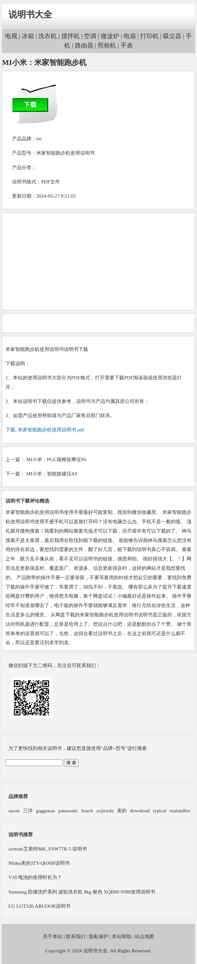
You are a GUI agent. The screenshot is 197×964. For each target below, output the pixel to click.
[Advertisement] (98, 261)
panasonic (68, 810)
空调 (90, 36)
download (140, 810)
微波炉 (110, 36)
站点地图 (144, 936)
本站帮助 (121, 936)
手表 (127, 45)
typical (160, 810)
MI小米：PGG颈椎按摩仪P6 (56, 459)
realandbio (180, 810)
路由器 (84, 45)
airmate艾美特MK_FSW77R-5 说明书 (47, 848)
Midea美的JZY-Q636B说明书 (38, 863)
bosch (87, 810)
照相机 (107, 45)
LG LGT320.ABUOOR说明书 (39, 906)
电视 (11, 36)
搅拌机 (70, 36)
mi (38, 138)
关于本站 (52, 936)
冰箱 (28, 36)
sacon (14, 810)
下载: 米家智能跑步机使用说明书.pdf (45, 429)
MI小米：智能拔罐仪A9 (51, 473)
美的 (122, 810)
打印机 (149, 36)
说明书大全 (30, 14)
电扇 (129, 36)
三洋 (28, 810)
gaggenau (45, 810)
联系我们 (75, 936)
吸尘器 (172, 36)
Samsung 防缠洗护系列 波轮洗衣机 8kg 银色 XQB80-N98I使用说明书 (81, 891)
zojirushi (105, 810)
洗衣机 (47, 36)
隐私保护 (98, 936)
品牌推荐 (18, 796)
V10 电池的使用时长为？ (35, 877)
